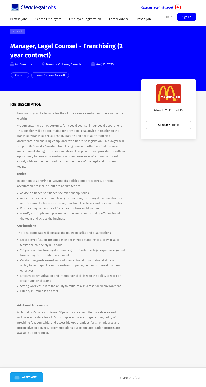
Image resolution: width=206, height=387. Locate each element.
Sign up (186, 17)
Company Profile (168, 125)
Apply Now (29, 377)
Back (19, 31)
